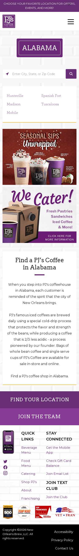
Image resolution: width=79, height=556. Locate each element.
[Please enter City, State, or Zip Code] (34, 74)
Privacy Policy (62, 540)
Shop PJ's (29, 482)
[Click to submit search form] (71, 74)
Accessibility (63, 532)
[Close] (69, 4)
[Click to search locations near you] (7, 74)
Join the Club (56, 497)
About (26, 490)
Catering (28, 474)
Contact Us (64, 548)
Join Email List (57, 474)
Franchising (30, 498)
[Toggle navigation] (70, 21)
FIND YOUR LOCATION (39, 400)
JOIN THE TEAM (39, 416)
